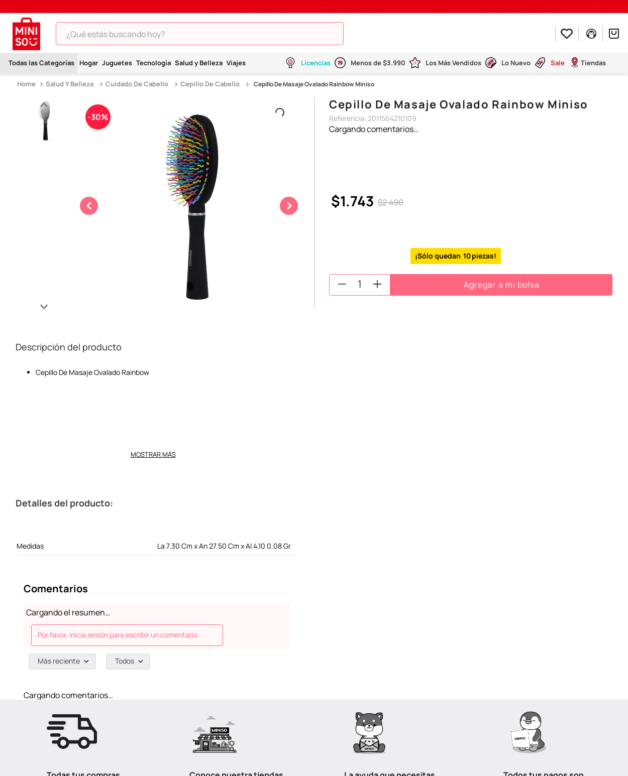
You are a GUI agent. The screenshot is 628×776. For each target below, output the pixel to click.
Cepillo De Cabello (210, 83)
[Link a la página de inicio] (27, 84)
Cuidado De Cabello (137, 83)
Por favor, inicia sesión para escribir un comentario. (118, 634)
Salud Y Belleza (69, 83)
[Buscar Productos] (358, 33)
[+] (377, 284)
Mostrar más (153, 454)
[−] (342, 284)
